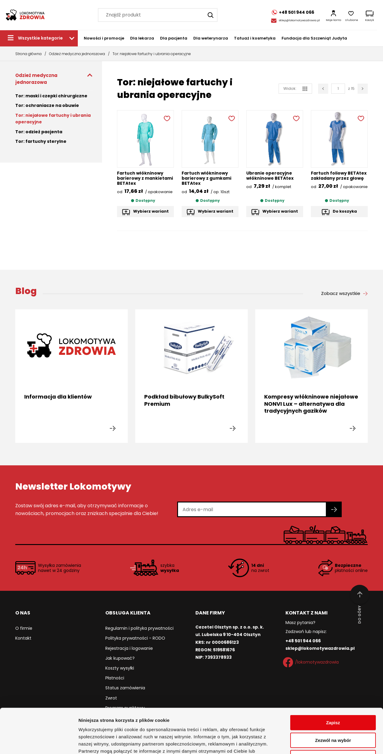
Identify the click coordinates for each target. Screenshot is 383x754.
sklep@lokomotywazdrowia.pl (299, 20)
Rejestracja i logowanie (129, 648)
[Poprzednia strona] (323, 89)
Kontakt (23, 638)
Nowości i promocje (104, 38)
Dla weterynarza (210, 38)
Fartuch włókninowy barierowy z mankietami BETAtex (145, 178)
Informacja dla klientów (58, 396)
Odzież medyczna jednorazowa (77, 53)
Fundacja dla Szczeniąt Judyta (314, 38)
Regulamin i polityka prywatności (139, 628)
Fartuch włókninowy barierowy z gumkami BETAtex (206, 178)
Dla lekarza (142, 38)
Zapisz (333, 680)
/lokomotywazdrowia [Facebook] (312, 662)
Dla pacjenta (173, 38)
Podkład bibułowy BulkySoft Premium (184, 400)
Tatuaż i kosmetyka (255, 38)
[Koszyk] (369, 15)
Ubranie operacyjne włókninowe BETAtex (270, 175)
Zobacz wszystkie (340, 293)
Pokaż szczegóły (319, 742)
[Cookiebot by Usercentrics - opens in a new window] (39, 742)
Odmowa (332, 715)
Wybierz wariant (151, 211)
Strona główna (28, 53)
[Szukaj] (210, 15)
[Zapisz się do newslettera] (334, 509)
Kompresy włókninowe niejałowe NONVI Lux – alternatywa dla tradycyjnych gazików (311, 403)
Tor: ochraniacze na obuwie (47, 105)
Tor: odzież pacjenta (38, 132)
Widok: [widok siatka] (295, 88)
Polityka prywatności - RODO (135, 638)
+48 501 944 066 (303, 641)
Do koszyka (345, 211)
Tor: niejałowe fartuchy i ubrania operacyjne (53, 118)
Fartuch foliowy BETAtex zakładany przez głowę (339, 175)
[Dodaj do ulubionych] (166, 117)
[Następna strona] (363, 89)
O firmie (23, 628)
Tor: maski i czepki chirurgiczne (51, 96)
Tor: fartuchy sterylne (40, 141)
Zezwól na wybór (333, 698)
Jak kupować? (120, 658)
